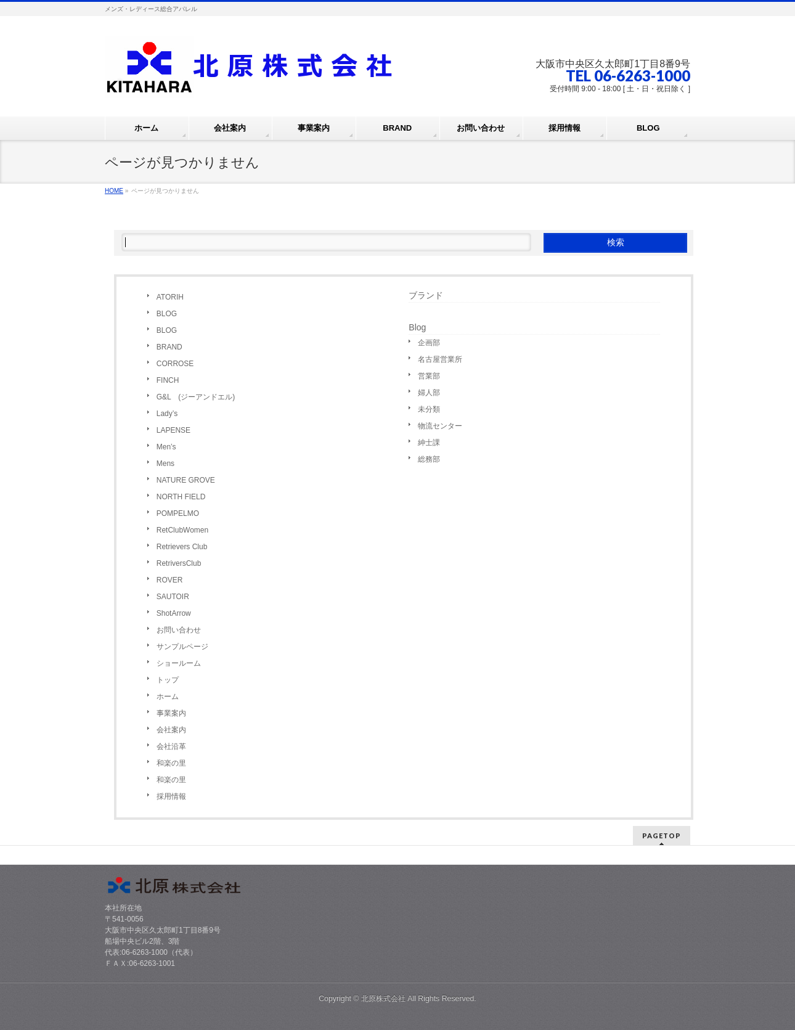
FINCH (168, 380)
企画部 (429, 342)
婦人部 (429, 392)
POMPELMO (178, 513)
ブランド (426, 295)
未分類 (429, 409)
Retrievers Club (182, 546)
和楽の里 (171, 763)
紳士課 (429, 442)
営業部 (429, 376)
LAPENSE (173, 430)
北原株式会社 (383, 998)
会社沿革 (171, 746)
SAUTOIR (173, 596)
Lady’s (167, 413)
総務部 (429, 459)
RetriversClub (179, 563)
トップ (168, 680)
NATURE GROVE (186, 480)
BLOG (167, 313)
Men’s (166, 447)
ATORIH (170, 297)
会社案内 (171, 729)
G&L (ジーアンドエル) (196, 397)
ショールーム (179, 663)
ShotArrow (174, 613)
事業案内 (171, 713)
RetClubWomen (182, 530)
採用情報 (171, 796)
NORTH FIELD (181, 497)
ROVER (170, 580)
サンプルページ (182, 646)
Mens (165, 463)
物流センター (440, 426)
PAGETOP (661, 836)
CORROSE (175, 363)
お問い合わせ (179, 630)
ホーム (168, 696)
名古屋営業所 (440, 359)
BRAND (169, 347)
